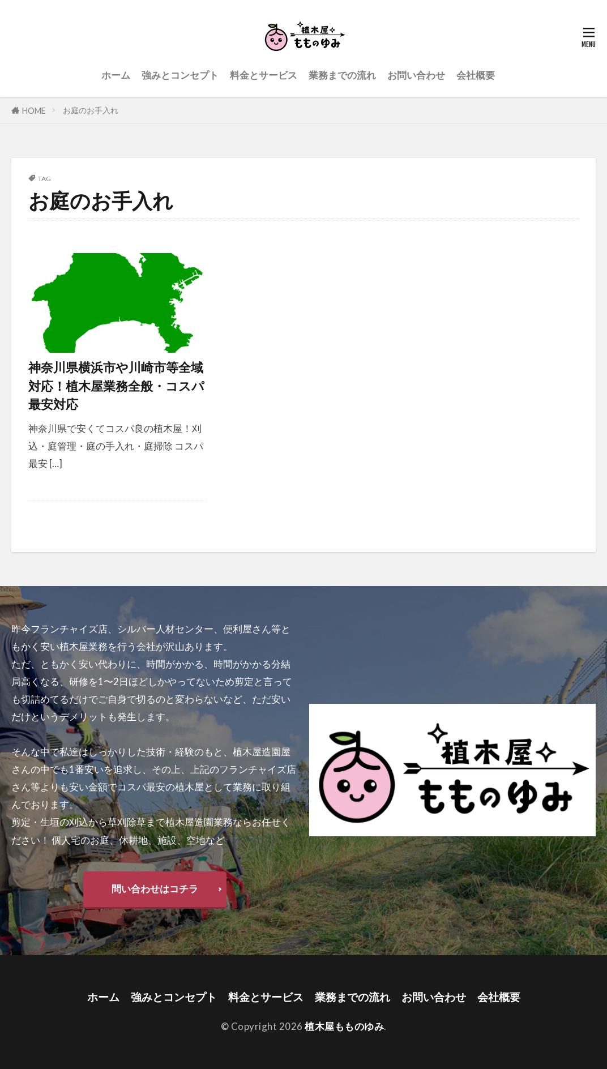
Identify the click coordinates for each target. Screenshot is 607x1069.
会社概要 (475, 75)
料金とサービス (263, 75)
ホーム (115, 75)
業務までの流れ (342, 75)
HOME (34, 111)
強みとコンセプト (180, 75)
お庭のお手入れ (90, 110)
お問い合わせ (416, 75)
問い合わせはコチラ (155, 889)
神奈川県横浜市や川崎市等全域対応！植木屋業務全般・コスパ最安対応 (116, 386)
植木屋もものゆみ (344, 1026)
